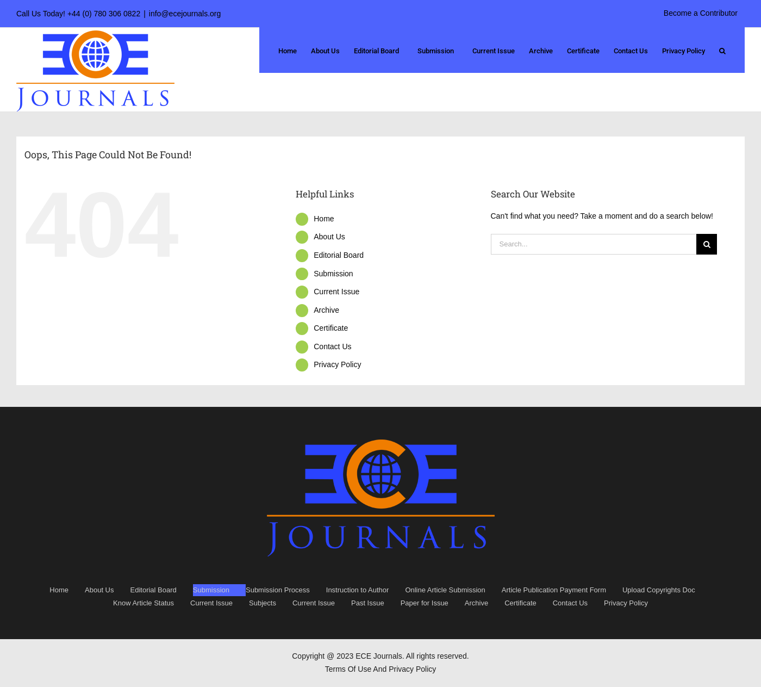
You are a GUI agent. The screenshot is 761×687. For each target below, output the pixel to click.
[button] (722, 50)
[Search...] (594, 244)
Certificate (331, 328)
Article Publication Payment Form (554, 590)
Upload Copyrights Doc (658, 590)
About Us (329, 236)
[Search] (706, 244)
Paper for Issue (424, 603)
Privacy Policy (337, 364)
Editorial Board (339, 255)
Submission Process (278, 590)
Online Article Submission (445, 590)
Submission (333, 273)
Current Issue (336, 291)
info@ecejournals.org (185, 13)
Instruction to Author (357, 590)
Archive (326, 310)
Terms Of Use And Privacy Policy (380, 669)
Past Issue (367, 603)
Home (324, 218)
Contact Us (332, 346)
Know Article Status (143, 603)
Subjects (262, 603)
